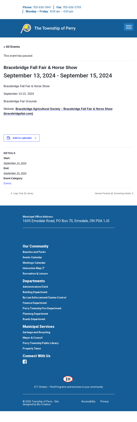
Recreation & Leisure (35, 273)
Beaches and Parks (34, 252)
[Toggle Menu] (129, 27)
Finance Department (35, 303)
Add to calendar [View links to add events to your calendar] (22, 138)
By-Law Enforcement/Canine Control (44, 297)
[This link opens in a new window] (68, 378)
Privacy (104, 401)
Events (7, 183)
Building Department (35, 292)
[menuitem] (68, 252)
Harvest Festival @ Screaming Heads (113, 193)
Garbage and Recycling (36, 332)
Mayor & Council (32, 337)
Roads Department (34, 319)
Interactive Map (33, 268)
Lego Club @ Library (23, 193)
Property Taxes (32, 348)
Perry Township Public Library (41, 343)
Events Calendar (32, 257)
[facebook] (25, 361)
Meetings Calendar (34, 262)
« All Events (12, 46)
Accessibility (88, 401)
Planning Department (35, 313)
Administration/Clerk (35, 286)
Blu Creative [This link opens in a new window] (44, 404)
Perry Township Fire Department (42, 308)
